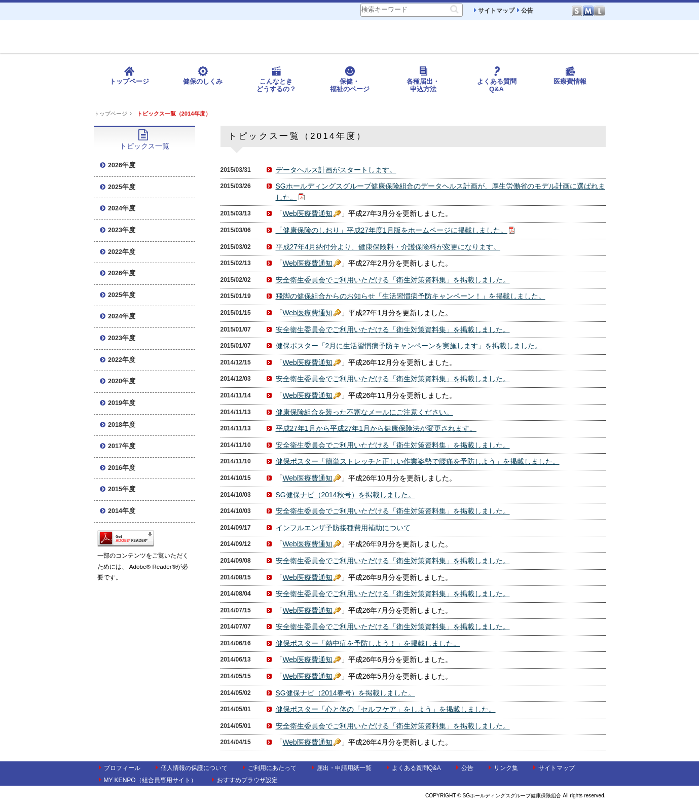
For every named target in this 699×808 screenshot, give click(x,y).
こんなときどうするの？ (276, 79)
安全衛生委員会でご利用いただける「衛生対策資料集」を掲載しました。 (393, 280)
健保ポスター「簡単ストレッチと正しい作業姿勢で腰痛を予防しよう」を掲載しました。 (418, 461)
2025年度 (117, 187)
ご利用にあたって (270, 768)
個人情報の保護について (192, 768)
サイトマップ (494, 10)
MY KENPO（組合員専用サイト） (148, 780)
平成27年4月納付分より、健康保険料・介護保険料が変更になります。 (388, 247)
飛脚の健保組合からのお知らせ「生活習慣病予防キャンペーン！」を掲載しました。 (410, 296)
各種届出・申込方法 (423, 79)
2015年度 (117, 489)
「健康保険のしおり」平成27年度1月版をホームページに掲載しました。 (391, 230)
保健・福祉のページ (350, 79)
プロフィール (119, 768)
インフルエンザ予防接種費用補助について (343, 528)
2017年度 (117, 446)
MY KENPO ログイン (646, 52)
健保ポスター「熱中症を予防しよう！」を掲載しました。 (368, 643)
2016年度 (117, 467)
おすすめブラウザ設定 (245, 780)
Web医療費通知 (308, 213)
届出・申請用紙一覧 (342, 768)
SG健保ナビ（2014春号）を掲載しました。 (345, 693)
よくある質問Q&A (497, 79)
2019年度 (117, 403)
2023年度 (117, 230)
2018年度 (117, 424)
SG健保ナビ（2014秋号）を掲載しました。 (345, 495)
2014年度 (117, 511)
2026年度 (117, 165)
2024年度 (117, 208)
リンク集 (503, 768)
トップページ (129, 75)
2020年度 (117, 381)
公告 (525, 10)
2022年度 (117, 251)
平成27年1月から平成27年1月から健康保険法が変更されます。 (376, 428)
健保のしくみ (203, 75)
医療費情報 (570, 75)
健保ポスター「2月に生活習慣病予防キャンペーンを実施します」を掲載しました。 (409, 346)
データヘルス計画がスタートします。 (336, 170)
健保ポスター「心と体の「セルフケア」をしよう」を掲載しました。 (386, 709)
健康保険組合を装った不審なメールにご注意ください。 (364, 412)
